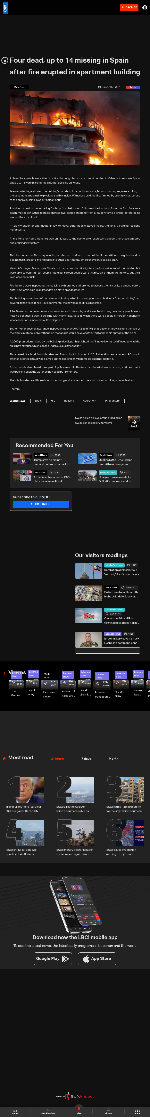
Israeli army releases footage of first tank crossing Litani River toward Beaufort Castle (33, 692)
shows (108, 1111)
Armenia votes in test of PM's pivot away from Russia (52, 479)
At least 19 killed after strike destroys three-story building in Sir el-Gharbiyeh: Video (69, 693)
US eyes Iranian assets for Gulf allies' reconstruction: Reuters (115, 480)
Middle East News (108, 472)
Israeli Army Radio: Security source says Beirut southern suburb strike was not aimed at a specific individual (124, 808)
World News (40, 455)
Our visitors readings (100, 555)
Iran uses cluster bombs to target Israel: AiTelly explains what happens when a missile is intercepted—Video (50, 694)
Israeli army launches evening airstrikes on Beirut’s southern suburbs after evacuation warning (122, 694)
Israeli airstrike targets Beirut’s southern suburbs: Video (85, 692)
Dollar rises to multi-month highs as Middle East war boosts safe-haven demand (121, 594)
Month (110, 757)
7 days (84, 757)
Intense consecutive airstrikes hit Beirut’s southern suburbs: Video (103, 694)
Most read (20, 756)
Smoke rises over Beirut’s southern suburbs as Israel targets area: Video (138, 692)
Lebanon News (112, 634)
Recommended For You (43, 445)
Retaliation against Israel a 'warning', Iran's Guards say (121, 571)
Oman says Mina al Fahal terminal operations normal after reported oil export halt (121, 621)
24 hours (56, 757)
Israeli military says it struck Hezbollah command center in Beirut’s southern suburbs (122, 641)
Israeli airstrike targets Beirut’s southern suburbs (72, 807)
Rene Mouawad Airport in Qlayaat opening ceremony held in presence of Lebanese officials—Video (17, 693)
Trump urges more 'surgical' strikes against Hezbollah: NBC (23, 808)
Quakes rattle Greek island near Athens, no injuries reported (115, 462)
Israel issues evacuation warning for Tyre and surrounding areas (121, 850)
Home (15, 1111)
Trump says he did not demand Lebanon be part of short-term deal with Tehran (51, 462)
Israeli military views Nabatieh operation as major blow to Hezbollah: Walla (74, 850)
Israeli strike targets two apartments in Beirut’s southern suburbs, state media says (21, 850)
